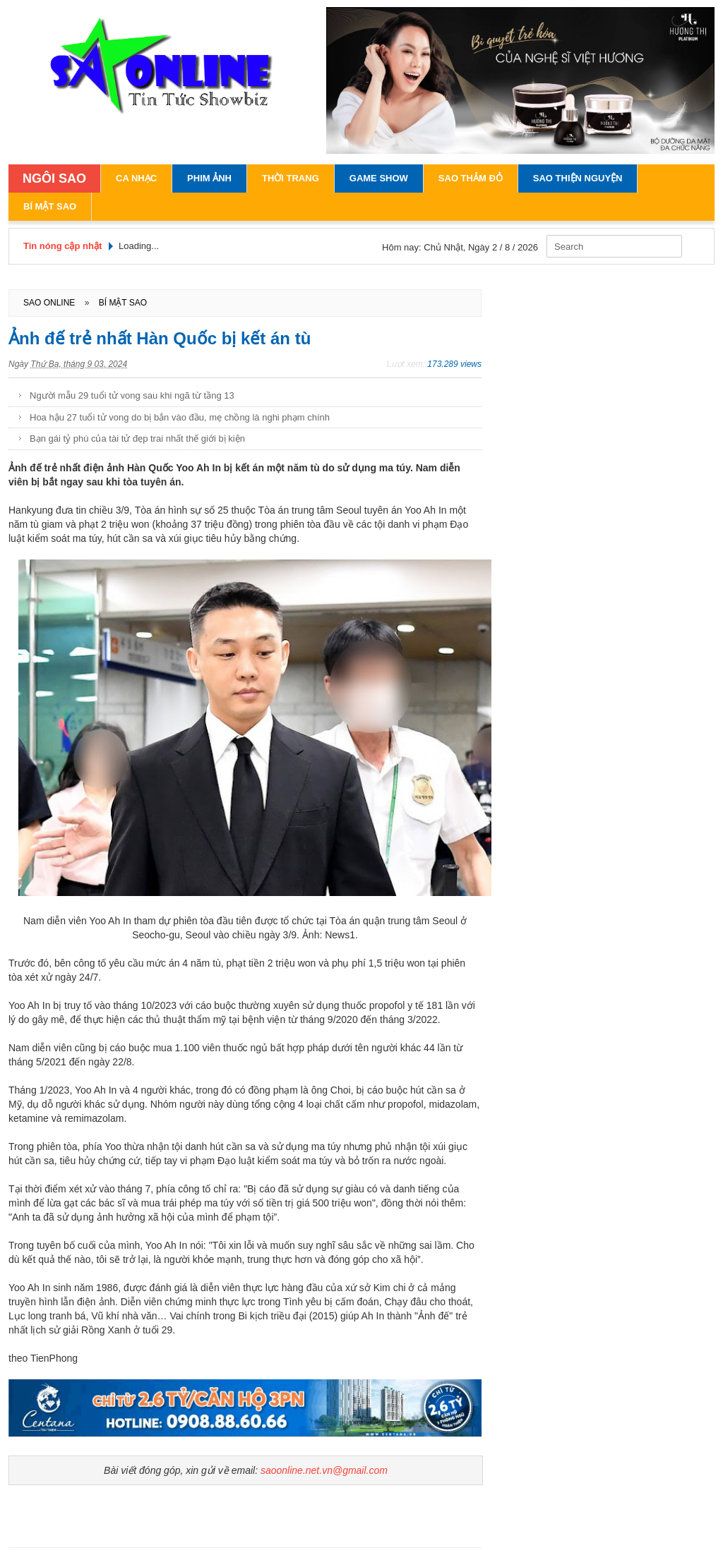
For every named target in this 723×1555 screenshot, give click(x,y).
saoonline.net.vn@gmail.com (324, 1470)
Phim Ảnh (209, 178)
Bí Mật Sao (49, 206)
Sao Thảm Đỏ (470, 178)
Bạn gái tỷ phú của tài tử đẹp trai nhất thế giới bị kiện (137, 438)
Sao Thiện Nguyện (578, 178)
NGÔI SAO (54, 178)
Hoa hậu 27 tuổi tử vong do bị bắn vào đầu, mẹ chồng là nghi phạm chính (180, 417)
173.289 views (454, 364)
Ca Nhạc (136, 178)
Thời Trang (290, 178)
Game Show (378, 178)
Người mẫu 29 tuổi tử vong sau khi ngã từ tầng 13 (132, 395)
